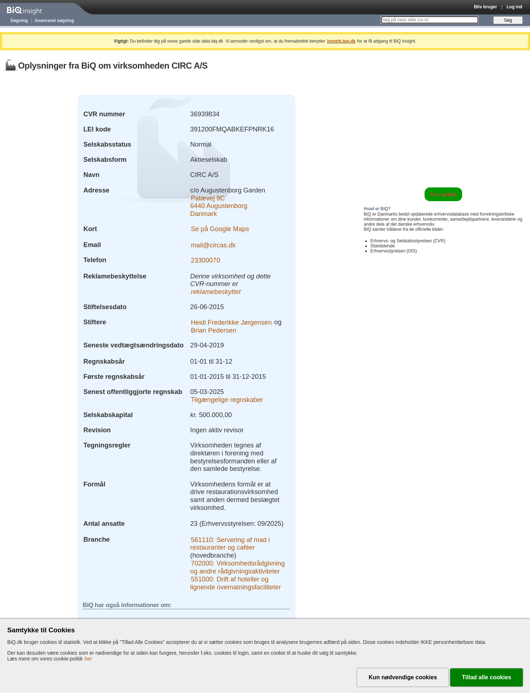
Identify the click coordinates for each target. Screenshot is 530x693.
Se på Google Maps (220, 229)
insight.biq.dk (341, 41)
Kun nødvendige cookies (403, 677)
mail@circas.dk (213, 244)
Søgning (19, 20)
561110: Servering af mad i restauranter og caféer (230, 543)
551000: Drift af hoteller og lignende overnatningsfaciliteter (235, 583)
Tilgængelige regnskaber (227, 399)
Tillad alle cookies (486, 677)
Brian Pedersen (213, 330)
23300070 (205, 260)
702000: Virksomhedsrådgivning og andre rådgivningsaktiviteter (237, 567)
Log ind (514, 6)
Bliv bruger (485, 6)
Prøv (443, 194)
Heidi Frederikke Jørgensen (231, 322)
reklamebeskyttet (216, 291)
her (88, 659)
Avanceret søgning (54, 20)
